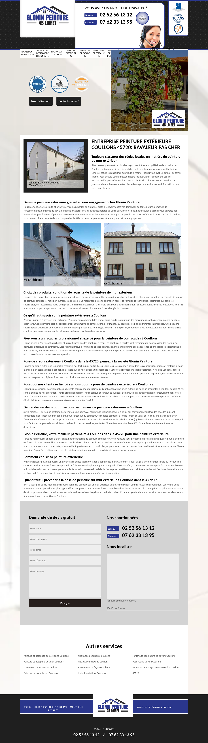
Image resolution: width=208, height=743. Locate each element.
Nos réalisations (40, 101)
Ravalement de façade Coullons (94, 667)
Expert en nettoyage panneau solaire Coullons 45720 (156, 670)
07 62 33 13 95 (116, 21)
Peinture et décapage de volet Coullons (43, 661)
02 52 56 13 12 (116, 14)
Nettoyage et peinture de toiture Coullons (154, 655)
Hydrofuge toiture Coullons (92, 673)
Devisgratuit (142, 17)
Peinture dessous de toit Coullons (41, 673)
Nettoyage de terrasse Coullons (94, 655)
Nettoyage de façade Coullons (93, 661)
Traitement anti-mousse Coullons (40, 667)
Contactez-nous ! (69, 101)
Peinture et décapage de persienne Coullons (46, 655)
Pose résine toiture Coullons (147, 661)
